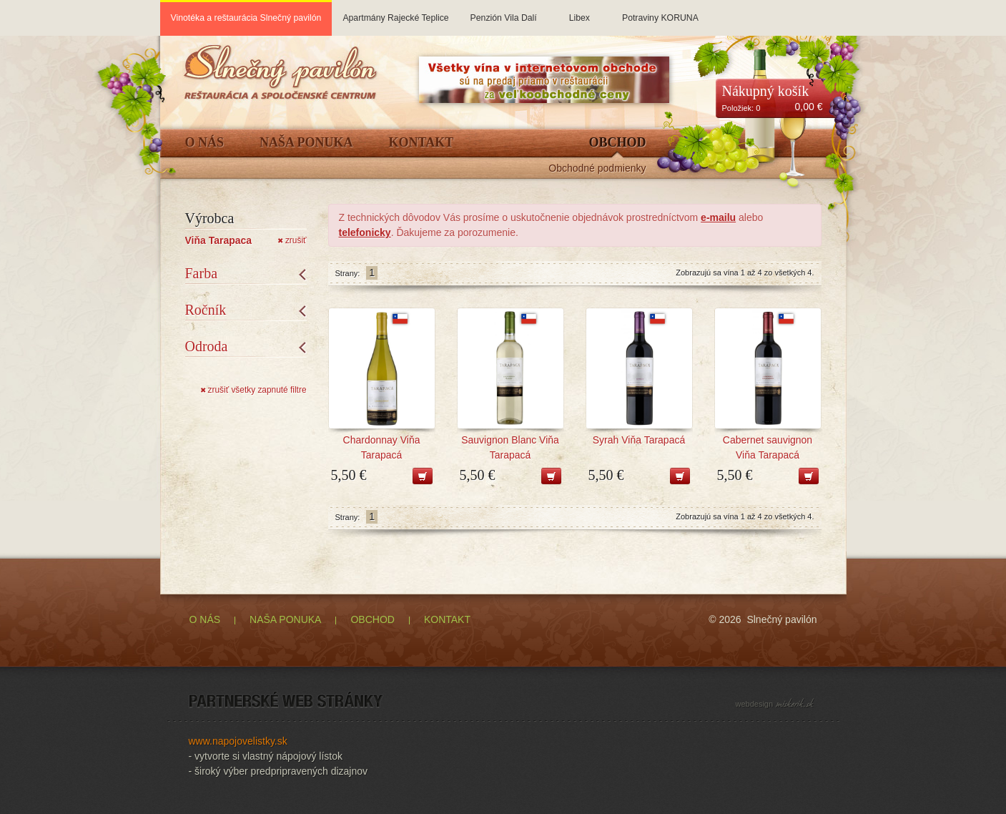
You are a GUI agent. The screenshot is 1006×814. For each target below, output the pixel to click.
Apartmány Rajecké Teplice (395, 11)
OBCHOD (372, 619)
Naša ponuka (306, 142)
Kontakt (421, 142)
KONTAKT (447, 619)
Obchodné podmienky (597, 168)
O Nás (205, 142)
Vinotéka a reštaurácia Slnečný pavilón (246, 18)
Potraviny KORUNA (660, 11)
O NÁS (205, 619)
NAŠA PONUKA (285, 619)
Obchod (617, 142)
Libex (579, 11)
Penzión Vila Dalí (503, 11)
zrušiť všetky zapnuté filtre (253, 390)
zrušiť (291, 240)
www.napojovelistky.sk (238, 741)
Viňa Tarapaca (218, 240)
